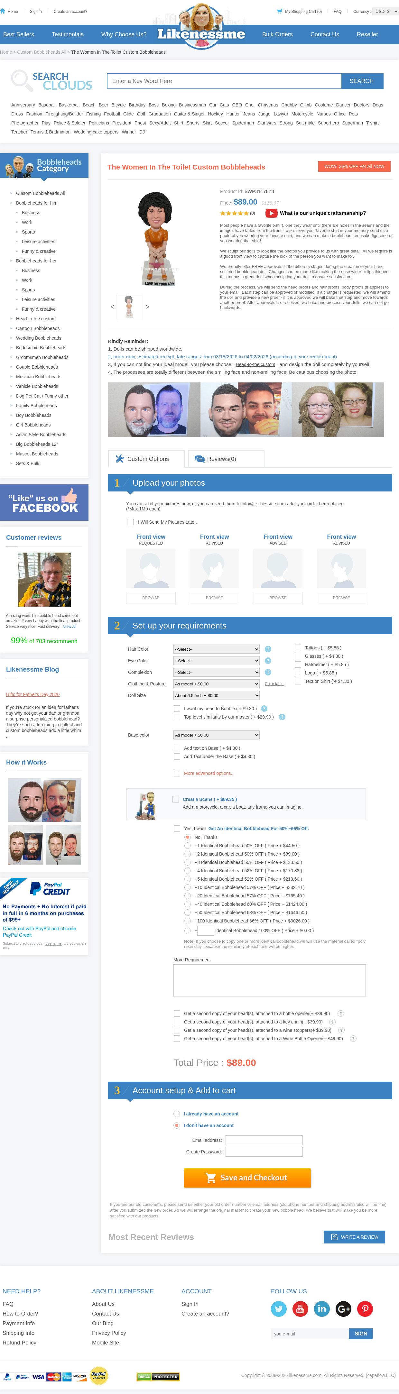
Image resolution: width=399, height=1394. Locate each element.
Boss (154, 104)
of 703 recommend (44, 640)
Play (46, 122)
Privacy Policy (109, 1333)
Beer (103, 104)
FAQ (337, 11)
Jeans (249, 113)
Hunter (233, 113)
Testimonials (68, 34)
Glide (128, 113)
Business (31, 212)
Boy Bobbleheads (33, 415)
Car (213, 104)
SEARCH (361, 81)
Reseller (367, 34)
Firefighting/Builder (64, 113)
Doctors (361, 104)
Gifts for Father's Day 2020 (33, 694)
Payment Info (19, 1323)
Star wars (266, 122)
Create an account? (71, 11)
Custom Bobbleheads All (41, 52)
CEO (237, 104)
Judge (264, 113)
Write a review (359, 1237)
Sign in (36, 11)
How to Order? (20, 1314)
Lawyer (281, 113)
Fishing (93, 113)
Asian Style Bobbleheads (41, 434)
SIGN (361, 1333)
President (121, 122)
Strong (286, 122)
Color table (274, 684)
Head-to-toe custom (36, 318)
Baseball (47, 104)
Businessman (192, 104)
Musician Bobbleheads (38, 376)
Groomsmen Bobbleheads (42, 357)
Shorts (193, 122)
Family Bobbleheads (36, 405)
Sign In (190, 1304)
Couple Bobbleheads (37, 367)
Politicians (99, 122)
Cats (224, 104)
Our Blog (103, 1323)
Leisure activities (38, 241)
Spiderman (243, 122)
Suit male (305, 122)
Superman (352, 122)
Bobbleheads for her (36, 260)
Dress (17, 113)
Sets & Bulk (27, 463)
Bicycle (119, 104)
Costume (324, 104)
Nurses (324, 113)
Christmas (268, 104)
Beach (89, 104)
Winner (129, 131)
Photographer (25, 122)
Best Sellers (18, 34)
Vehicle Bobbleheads (37, 386)
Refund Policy (19, 1343)
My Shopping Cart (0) (303, 11)
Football (112, 113)
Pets (353, 113)
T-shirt (372, 122)
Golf (141, 113)
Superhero (328, 122)
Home (13, 11)
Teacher (19, 131)
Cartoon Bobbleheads (38, 328)
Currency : (362, 11)
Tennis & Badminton (51, 131)
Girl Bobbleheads (33, 424)
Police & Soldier (70, 122)
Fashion (34, 113)
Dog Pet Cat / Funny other (42, 396)
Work (27, 222)
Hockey (215, 113)
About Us (103, 1304)
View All (70, 626)
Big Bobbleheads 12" (37, 444)
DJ (142, 131)
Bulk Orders (277, 34)
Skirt (207, 122)
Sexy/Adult (160, 122)
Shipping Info (18, 1333)
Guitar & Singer (189, 113)
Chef (250, 104)
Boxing (169, 104)
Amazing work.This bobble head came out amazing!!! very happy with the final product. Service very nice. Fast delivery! (43, 621)
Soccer (222, 122)
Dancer (343, 104)
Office (340, 113)
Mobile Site (105, 1343)
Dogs (378, 104)
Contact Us (325, 34)
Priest (140, 122)
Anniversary (23, 104)
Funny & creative (39, 251)
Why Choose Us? (123, 34)
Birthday (137, 104)
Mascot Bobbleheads (37, 453)
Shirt (178, 122)
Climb (306, 104)
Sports (28, 231)
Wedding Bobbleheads (38, 338)
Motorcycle (302, 113)
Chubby (289, 104)
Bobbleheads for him (36, 203)
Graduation (159, 113)
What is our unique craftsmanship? (323, 213)
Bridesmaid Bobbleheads (41, 347)
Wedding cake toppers (96, 131)
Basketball (69, 104)
